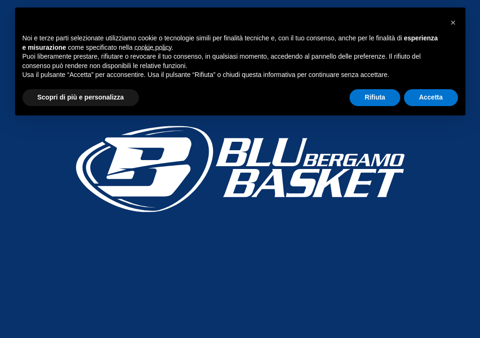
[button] (453, 22)
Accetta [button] (431, 97)
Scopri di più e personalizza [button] (81, 97)
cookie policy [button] (152, 47)
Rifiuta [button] (375, 97)
